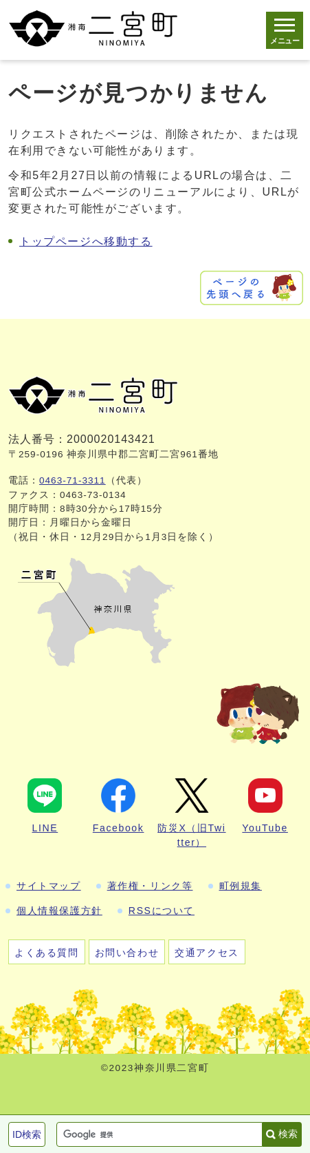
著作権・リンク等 (150, 885)
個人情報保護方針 (59, 910)
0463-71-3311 (72, 480)
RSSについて (162, 910)
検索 (288, 1133)
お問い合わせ (127, 952)
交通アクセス (207, 952)
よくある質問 (46, 952)
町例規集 (240, 885)
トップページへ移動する (86, 241)
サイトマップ (48, 885)
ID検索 (26, 1134)
